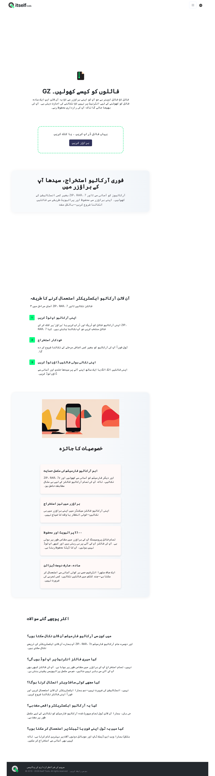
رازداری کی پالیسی (37, 767)
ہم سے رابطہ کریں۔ (78, 771)
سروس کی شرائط (56, 767)
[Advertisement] (107, 35)
